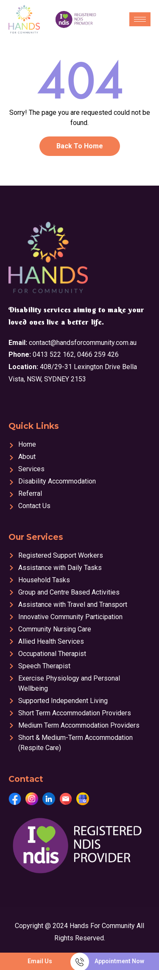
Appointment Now (119, 961)
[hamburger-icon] (140, 19)
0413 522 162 (53, 354)
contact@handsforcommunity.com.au (83, 343)
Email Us (40, 961)
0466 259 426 (98, 354)
